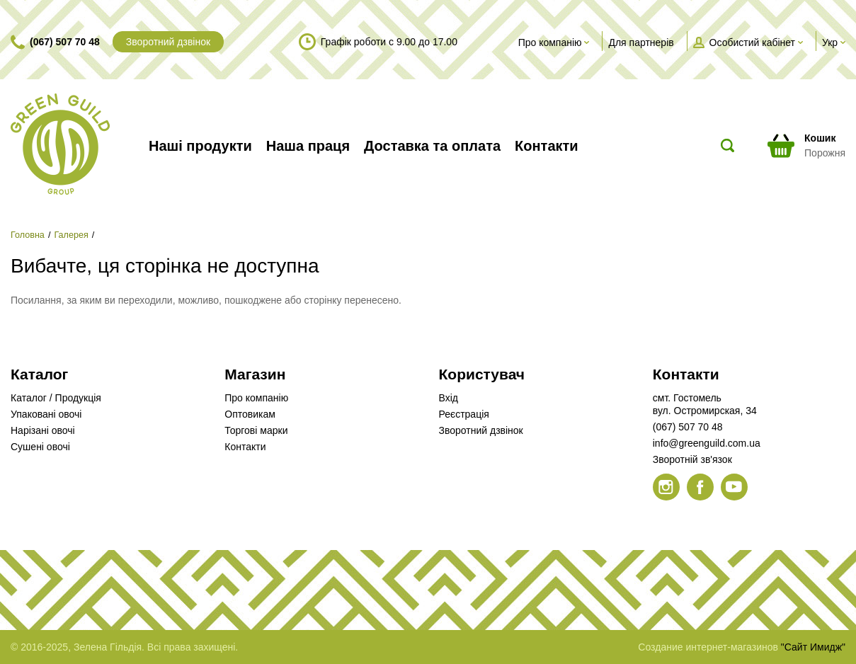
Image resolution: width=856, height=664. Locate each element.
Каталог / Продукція (56, 397)
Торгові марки (255, 430)
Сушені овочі (40, 446)
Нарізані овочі (43, 430)
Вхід (448, 397)
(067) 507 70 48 (65, 41)
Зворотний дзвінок (168, 41)
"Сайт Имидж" (813, 647)
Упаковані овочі (46, 414)
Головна (28, 235)
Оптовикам (249, 414)
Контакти (245, 446)
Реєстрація (464, 414)
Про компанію (256, 397)
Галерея (71, 235)
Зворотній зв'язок (692, 459)
